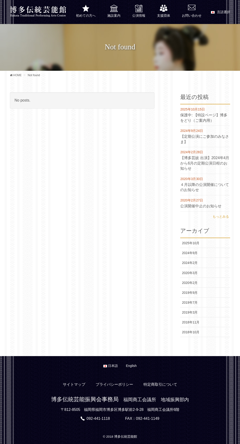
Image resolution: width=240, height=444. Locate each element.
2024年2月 (190, 263)
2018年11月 (190, 322)
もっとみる (221, 216)
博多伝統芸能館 (125, 436)
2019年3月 (190, 312)
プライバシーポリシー (114, 384)
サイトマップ (74, 384)
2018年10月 (190, 332)
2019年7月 (190, 302)
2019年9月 (190, 293)
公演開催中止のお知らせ (200, 206)
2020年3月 (190, 273)
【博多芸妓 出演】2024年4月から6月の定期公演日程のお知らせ (204, 163)
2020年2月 (190, 283)
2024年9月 (190, 253)
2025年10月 (190, 243)
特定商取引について (160, 384)
